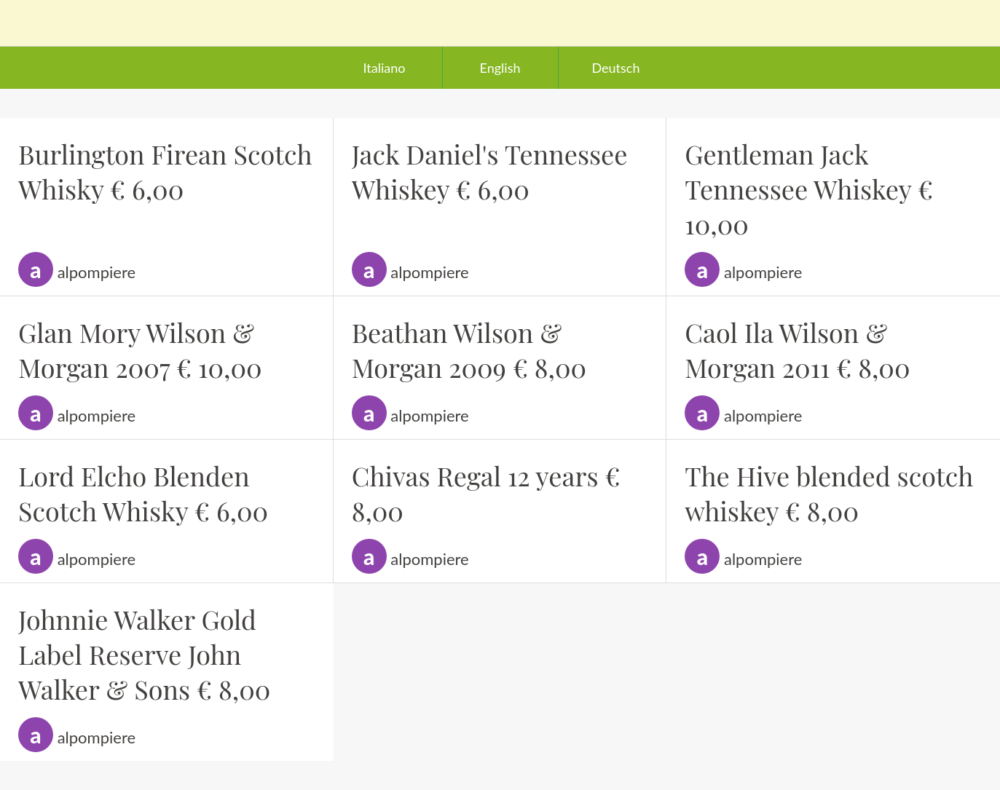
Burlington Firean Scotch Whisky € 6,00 (165, 171)
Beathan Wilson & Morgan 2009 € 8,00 (469, 349)
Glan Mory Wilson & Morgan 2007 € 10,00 (140, 349)
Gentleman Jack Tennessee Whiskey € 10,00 (809, 188)
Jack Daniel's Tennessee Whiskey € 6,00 (490, 171)
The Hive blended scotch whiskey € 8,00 (829, 493)
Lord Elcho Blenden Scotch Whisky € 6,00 (143, 493)
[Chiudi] (23, 23)
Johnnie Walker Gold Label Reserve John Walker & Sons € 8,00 (144, 653)
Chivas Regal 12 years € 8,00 (486, 493)
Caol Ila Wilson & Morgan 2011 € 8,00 (797, 349)
